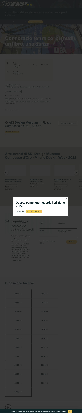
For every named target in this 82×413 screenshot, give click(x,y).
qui (65, 411)
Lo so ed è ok (21, 211)
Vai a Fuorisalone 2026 (34, 211)
